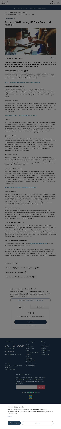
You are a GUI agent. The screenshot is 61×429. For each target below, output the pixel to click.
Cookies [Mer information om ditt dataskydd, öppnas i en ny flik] (10, 417)
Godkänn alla (14, 423)
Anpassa (37, 423)
